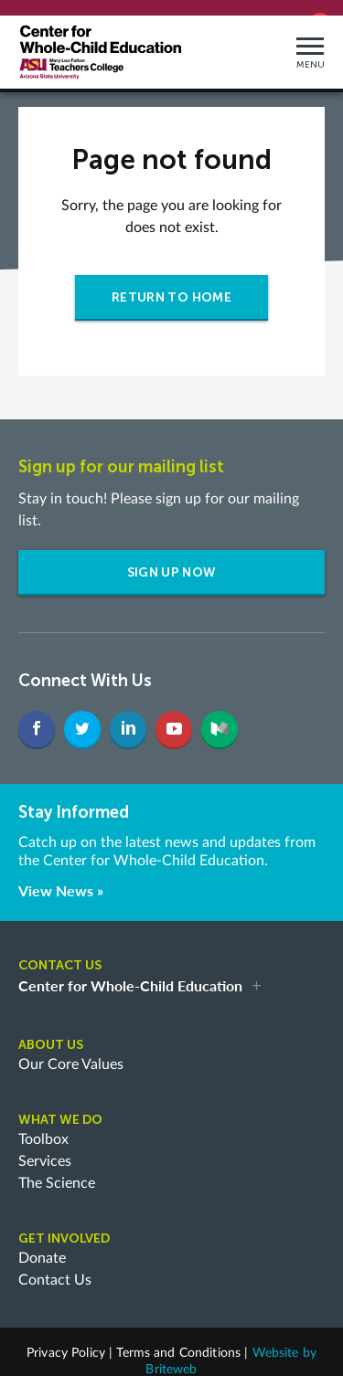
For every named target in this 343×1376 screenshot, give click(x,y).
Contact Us (54, 1266)
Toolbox (43, 1125)
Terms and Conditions (178, 1339)
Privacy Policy (66, 1339)
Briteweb (171, 1356)
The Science (56, 1169)
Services (44, 1147)
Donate (42, 1244)
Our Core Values (70, 1050)
